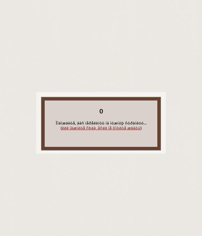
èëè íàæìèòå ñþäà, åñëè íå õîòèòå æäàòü (101, 128)
